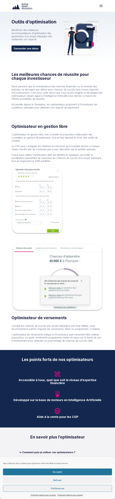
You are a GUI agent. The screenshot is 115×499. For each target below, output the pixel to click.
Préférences (57, 488)
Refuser (57, 480)
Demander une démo (26, 48)
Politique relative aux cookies (43, 495)
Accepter (57, 471)
